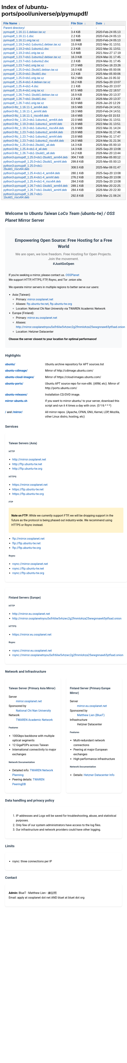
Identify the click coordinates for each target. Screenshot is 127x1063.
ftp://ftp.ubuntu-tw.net (26, 543)
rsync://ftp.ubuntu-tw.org (28, 573)
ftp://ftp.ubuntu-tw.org (26, 548)
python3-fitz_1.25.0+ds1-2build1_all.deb (29, 144)
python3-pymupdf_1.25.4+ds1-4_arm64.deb (31, 173)
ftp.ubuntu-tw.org (61, 304)
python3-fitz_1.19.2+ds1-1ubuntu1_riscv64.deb (33, 128)
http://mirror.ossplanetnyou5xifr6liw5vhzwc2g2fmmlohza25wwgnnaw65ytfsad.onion (70, 327)
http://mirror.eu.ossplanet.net (31, 614)
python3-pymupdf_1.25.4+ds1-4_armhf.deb (31, 177)
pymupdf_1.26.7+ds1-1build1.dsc (24, 98)
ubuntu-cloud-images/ (19, 377)
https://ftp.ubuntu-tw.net (28, 489)
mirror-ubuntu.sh (16, 401)
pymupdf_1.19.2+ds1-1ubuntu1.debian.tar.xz (32, 44)
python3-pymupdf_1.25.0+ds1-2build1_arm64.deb (35, 157)
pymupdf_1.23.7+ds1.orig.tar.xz (23, 65)
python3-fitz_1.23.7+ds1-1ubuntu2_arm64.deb (33, 132)
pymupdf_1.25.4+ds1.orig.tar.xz (23, 90)
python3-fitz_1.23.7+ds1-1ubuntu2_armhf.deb (32, 136)
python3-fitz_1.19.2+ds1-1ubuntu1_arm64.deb (33, 119)
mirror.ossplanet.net (40, 299)
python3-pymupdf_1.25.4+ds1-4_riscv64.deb (32, 181)
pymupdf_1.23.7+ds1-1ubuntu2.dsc (26, 61)
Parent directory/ (14, 27)
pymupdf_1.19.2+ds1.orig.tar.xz (23, 52)
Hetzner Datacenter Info (99, 775)
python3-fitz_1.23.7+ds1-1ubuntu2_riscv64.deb (33, 140)
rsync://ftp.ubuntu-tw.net (28, 568)
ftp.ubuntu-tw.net (38, 304)
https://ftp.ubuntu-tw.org (28, 494)
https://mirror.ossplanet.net (30, 484)
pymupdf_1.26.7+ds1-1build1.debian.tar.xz (30, 94)
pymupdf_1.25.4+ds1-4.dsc (20, 86)
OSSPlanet (72, 275)
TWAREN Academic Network (34, 720)
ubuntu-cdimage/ (16, 370)
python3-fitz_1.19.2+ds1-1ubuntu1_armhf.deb (32, 123)
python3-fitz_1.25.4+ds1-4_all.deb (25, 149)
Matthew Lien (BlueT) (91, 715)
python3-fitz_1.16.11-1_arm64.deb (25, 107)
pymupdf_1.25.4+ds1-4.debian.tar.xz (26, 82)
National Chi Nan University (33, 710)
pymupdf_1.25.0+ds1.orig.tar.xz (23, 78)
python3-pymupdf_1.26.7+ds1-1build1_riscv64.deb (23, 196)
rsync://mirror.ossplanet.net (30, 564)
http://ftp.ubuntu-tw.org (27, 468)
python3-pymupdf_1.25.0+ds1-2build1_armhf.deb (35, 161)
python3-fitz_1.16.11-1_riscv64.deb (26, 115)
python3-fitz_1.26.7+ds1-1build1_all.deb (29, 153)
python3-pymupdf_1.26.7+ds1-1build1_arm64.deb (35, 185)
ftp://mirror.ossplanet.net (28, 538)
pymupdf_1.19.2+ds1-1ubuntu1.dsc (26, 48)
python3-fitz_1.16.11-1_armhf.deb (25, 111)
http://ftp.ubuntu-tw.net (27, 464)
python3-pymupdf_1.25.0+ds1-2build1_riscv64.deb (23, 167)
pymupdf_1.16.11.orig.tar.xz (21, 40)
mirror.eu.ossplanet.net (42, 317)
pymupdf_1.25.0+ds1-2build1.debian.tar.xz (30, 69)
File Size (77, 23)
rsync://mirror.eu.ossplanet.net (32, 650)
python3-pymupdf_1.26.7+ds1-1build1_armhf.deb (35, 189)
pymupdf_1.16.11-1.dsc (18, 36)
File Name (10, 23)
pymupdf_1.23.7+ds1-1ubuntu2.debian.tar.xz (32, 57)
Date (99, 23)
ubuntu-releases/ (16, 394)
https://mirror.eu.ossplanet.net (31, 634)
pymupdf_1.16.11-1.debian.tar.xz (24, 32)
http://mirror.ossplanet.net (29, 459)
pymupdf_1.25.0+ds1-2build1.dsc (24, 73)
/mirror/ (17, 412)
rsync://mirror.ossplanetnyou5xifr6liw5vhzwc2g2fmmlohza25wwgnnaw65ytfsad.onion (67, 655)
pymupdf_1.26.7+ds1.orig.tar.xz (23, 103)
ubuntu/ (10, 364)
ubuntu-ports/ (14, 383)
